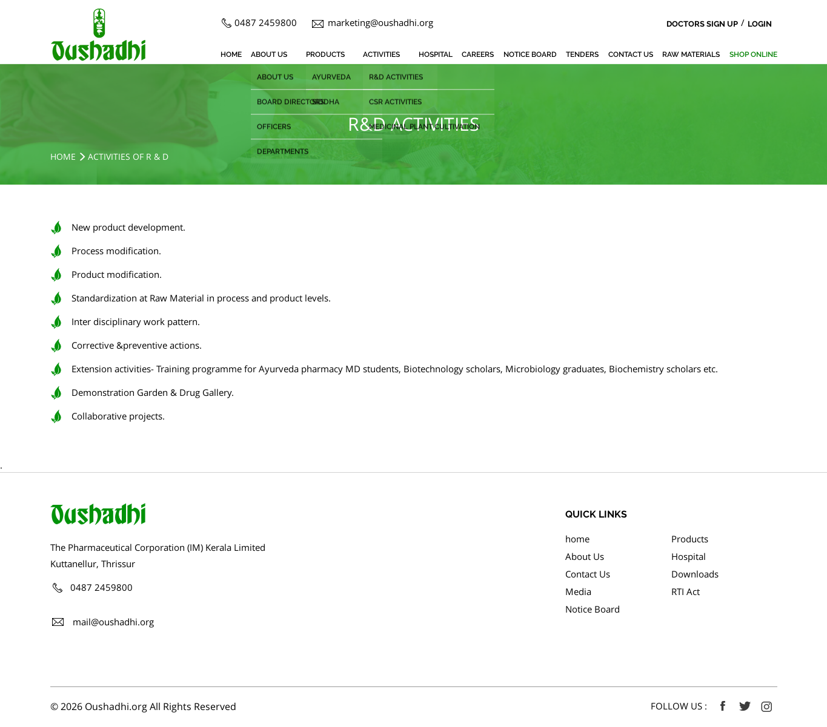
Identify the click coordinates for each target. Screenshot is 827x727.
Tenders (582, 54)
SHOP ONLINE (753, 54)
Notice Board (530, 54)
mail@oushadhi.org (113, 622)
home (231, 54)
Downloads (695, 574)
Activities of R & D (128, 156)
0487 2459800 (265, 22)
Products (325, 54)
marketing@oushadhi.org (380, 22)
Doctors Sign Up (702, 23)
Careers (478, 54)
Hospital (436, 54)
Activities (381, 54)
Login (760, 23)
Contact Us (630, 54)
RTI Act (685, 591)
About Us (269, 54)
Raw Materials (691, 54)
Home (63, 156)
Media (578, 591)
